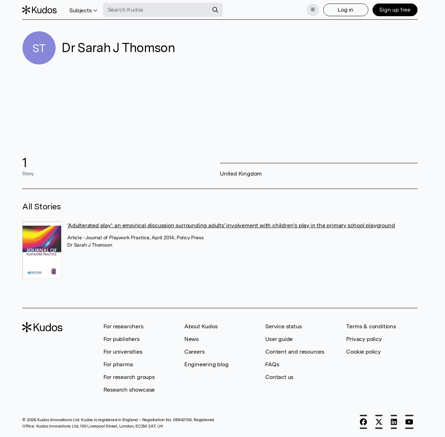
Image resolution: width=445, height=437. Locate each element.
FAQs (272, 364)
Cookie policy (363, 351)
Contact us (279, 377)
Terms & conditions (371, 326)
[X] (378, 422)
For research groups (129, 377)
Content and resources (294, 351)
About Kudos (201, 326)
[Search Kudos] (155, 10)
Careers (194, 351)
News (191, 339)
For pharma (118, 364)
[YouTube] (409, 422)
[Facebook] (363, 422)
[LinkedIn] (394, 422)
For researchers (123, 326)
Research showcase (129, 389)
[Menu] (312, 10)
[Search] (215, 10)
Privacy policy (363, 339)
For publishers (121, 339)
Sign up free (395, 9)
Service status (283, 326)
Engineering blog (206, 364)
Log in (346, 9)
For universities (122, 351)
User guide (279, 339)
